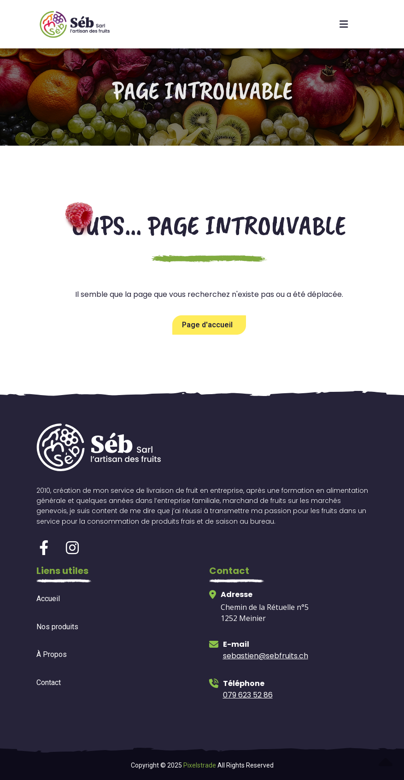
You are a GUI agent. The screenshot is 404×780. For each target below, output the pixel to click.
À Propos (51, 654)
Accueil (48, 598)
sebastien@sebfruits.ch (265, 655)
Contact (48, 682)
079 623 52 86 (248, 695)
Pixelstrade (199, 765)
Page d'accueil (207, 324)
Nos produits (57, 626)
